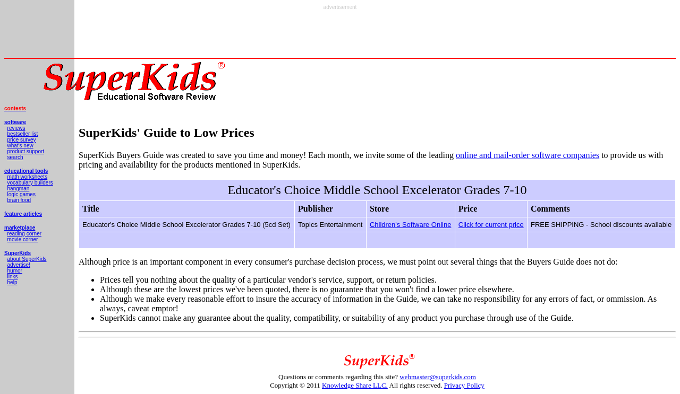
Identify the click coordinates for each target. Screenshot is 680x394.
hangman (18, 188)
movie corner (22, 239)
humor (14, 271)
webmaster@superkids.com (438, 377)
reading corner (24, 234)
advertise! (18, 265)
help (12, 282)
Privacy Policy (464, 385)
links (12, 276)
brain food (19, 200)
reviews (16, 128)
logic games (21, 194)
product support (26, 151)
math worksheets (27, 177)
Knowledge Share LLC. (355, 385)
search (15, 157)
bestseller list (22, 134)
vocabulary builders (30, 183)
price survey (21, 140)
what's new (20, 145)
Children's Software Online (411, 225)
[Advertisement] (340, 34)
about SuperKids (27, 259)
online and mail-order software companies (527, 155)
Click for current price (491, 225)
